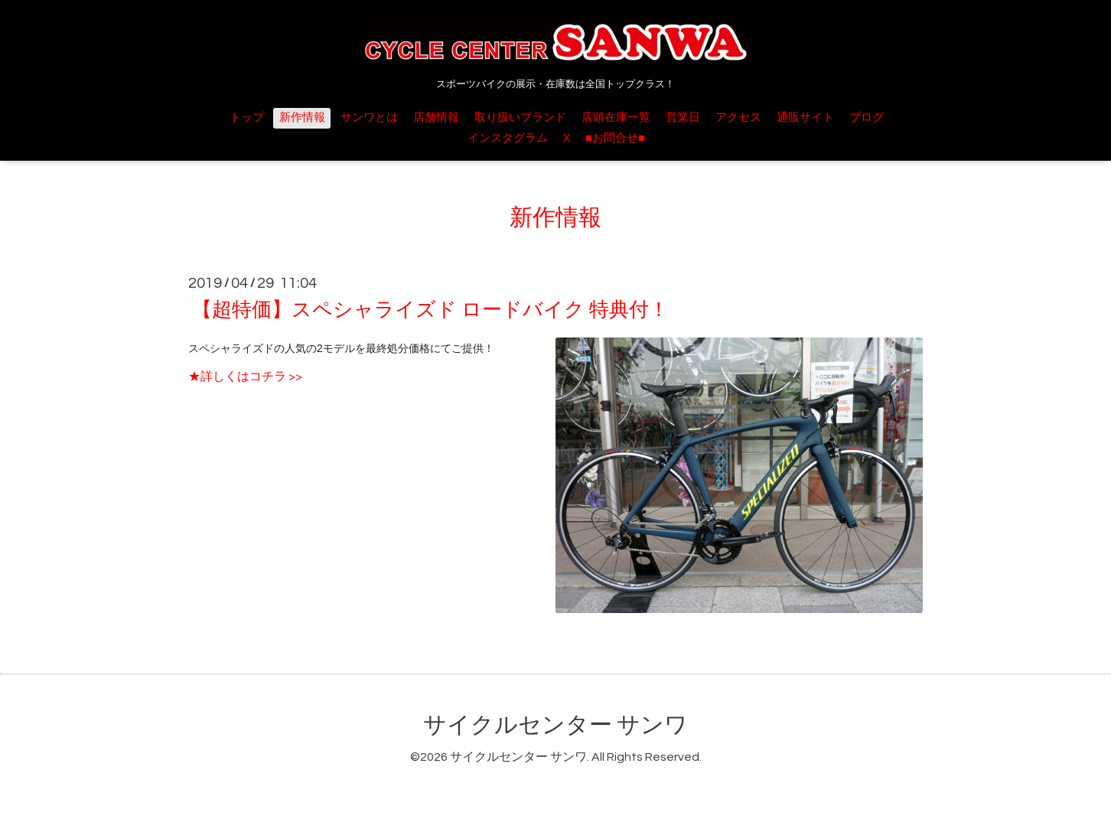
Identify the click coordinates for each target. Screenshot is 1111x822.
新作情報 (302, 117)
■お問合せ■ (615, 138)
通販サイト (805, 117)
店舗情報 (436, 117)
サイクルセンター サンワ (555, 725)
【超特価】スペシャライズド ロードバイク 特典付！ (430, 310)
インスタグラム (508, 138)
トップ (247, 117)
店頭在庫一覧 (616, 117)
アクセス (738, 117)
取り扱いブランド (520, 117)
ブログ (866, 117)
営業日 (683, 117)
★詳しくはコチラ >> (245, 376)
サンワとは (369, 117)
